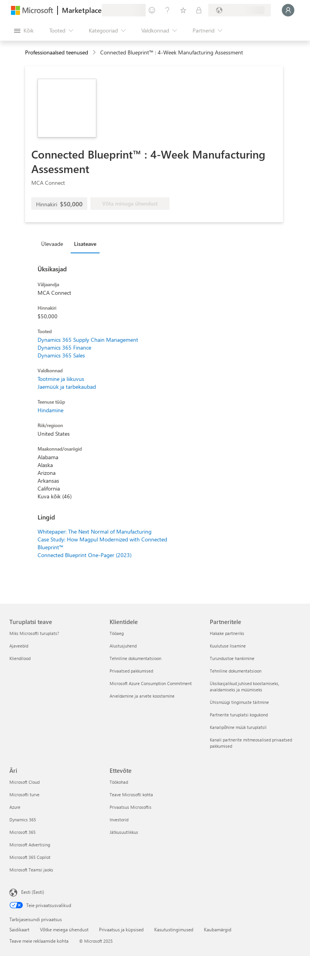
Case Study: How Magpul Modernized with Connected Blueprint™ (102, 543)
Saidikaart (19, 929)
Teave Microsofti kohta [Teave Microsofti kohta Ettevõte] (131, 794)
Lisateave (85, 243)
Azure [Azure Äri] (14, 807)
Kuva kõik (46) (55, 496)
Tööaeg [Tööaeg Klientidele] (117, 633)
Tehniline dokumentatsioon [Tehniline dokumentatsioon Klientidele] (135, 658)
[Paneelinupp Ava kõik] (24, 30)
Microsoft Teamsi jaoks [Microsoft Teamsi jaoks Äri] (31, 870)
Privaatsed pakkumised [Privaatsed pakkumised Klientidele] (131, 671)
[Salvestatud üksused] (183, 10)
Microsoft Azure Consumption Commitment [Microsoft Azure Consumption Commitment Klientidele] (151, 683)
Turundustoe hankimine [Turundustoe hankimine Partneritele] (232, 658)
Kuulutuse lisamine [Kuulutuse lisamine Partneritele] (228, 646)
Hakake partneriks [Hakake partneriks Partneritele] (227, 633)
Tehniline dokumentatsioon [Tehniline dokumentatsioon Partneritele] (235, 671)
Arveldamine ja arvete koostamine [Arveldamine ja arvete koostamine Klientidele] (142, 696)
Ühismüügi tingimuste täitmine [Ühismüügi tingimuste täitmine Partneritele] (239, 702)
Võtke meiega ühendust (64, 929)
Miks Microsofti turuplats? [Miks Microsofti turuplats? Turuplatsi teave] (34, 633)
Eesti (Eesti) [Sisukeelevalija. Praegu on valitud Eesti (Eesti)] (32, 892)
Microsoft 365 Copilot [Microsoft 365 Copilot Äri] (29, 857)
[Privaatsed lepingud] (199, 10)
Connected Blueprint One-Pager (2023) (85, 555)
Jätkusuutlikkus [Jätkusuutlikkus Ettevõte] (124, 832)
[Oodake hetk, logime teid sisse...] (288, 10)
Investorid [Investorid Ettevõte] (119, 820)
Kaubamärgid (217, 929)
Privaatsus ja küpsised (121, 929)
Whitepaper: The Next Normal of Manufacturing (94, 531)
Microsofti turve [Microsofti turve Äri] (24, 794)
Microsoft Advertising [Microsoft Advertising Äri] (29, 845)
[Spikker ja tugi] (167, 10)
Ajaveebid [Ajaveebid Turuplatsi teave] (18, 646)
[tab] (54, 243)
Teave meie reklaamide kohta (38, 941)
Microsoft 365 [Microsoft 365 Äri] (22, 832)
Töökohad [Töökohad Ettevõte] (119, 782)
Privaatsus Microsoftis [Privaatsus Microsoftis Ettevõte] (130, 807)
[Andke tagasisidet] (152, 10)
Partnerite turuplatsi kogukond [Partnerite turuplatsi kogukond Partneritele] (239, 715)
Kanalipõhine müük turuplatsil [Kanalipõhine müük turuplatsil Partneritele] (238, 727)
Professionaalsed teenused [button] (56, 52)
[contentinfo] (95, 53)
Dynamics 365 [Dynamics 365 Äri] (22, 820)
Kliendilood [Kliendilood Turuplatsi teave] (20, 658)
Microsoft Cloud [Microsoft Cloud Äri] (24, 782)
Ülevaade (52, 243)
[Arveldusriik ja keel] (239, 10)
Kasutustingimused (173, 929)
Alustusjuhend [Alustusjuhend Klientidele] (123, 646)
